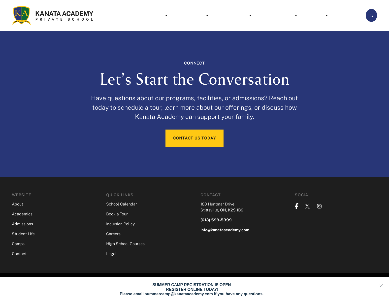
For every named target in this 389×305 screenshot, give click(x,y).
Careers (113, 234)
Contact (328, 15)
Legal (111, 254)
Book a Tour (117, 214)
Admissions (212, 15)
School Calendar (121, 204)
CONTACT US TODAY (194, 138)
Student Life (256, 15)
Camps (294, 15)
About (134, 15)
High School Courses (125, 244)
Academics (170, 15)
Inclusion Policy (120, 224)
